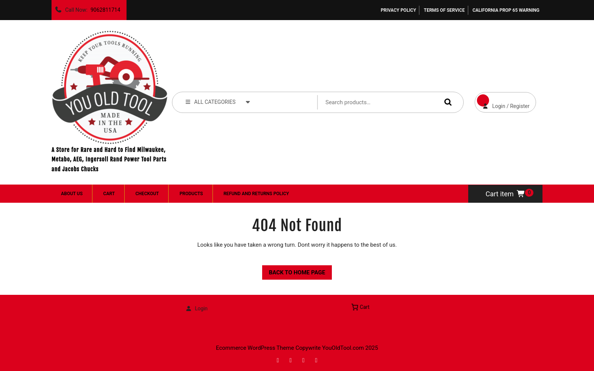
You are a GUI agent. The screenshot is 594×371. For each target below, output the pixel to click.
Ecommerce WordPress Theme (255, 347)
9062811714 (104, 8)
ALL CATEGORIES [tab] (217, 101)
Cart (109, 193)
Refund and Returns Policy (256, 193)
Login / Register (502, 100)
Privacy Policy (398, 10)
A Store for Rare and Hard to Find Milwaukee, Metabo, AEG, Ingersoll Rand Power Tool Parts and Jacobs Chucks (109, 159)
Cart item (505, 194)
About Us (72, 193)
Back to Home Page (293, 270)
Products (191, 193)
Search (446, 102)
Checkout (147, 193)
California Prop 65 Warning (505, 10)
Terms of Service (444, 10)
